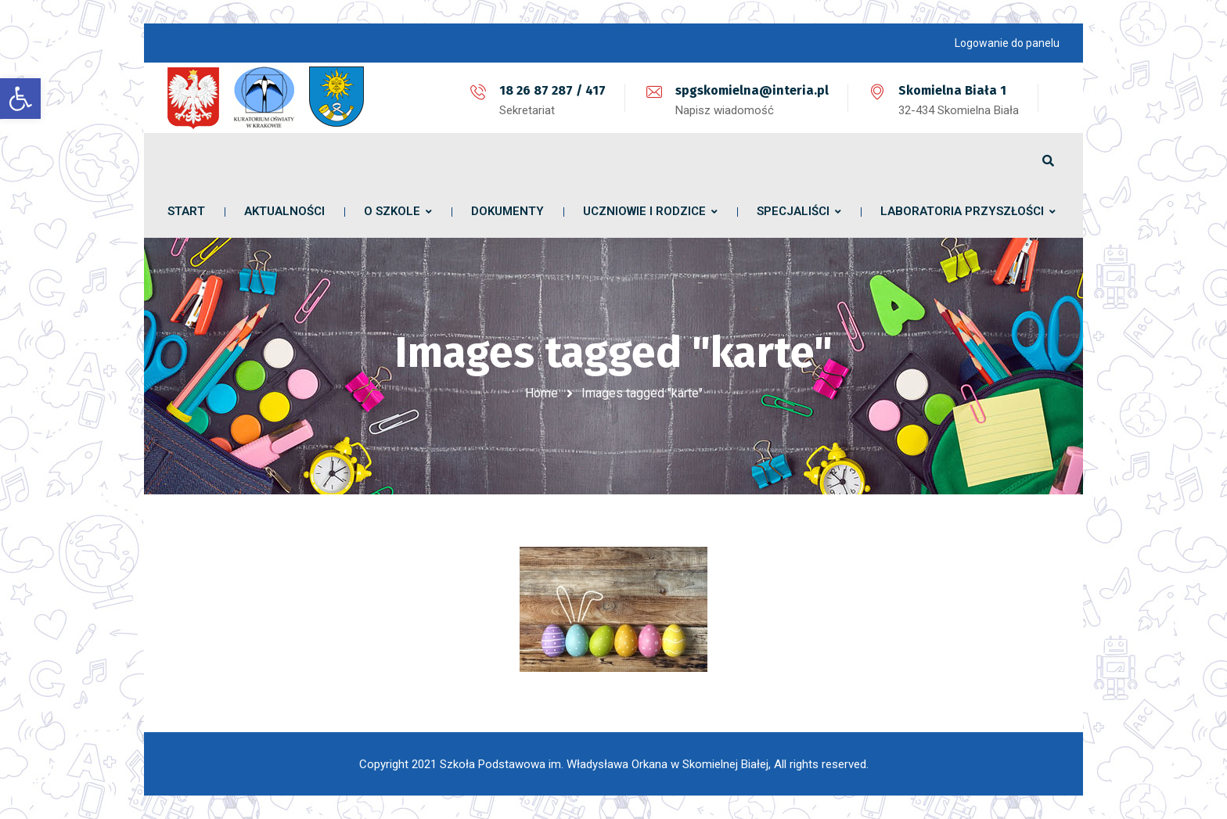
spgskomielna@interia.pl (752, 90)
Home (541, 393)
